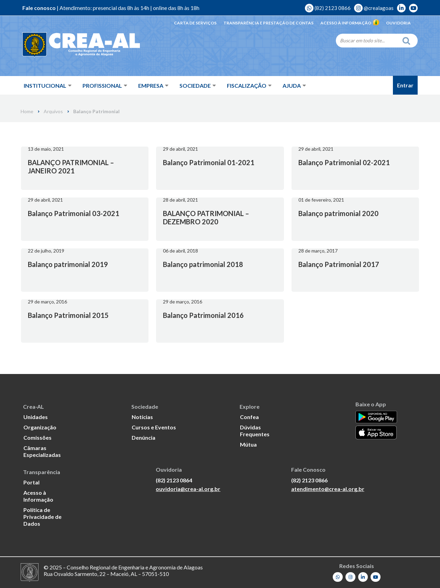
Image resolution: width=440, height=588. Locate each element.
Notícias (142, 417)
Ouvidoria (398, 22)
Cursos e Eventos (154, 427)
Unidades (35, 417)
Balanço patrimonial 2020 (338, 213)
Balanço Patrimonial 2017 (338, 264)
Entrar (405, 85)
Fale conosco (39, 7)
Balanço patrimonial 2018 (203, 264)
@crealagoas (374, 8)
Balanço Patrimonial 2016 (203, 315)
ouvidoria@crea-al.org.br (188, 488)
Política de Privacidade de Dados (42, 516)
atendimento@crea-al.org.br (327, 488)
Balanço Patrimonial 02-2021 (344, 162)
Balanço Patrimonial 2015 (68, 315)
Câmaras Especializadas (42, 451)
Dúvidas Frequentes (255, 430)
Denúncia (143, 437)
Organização (39, 427)
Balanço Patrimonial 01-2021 (208, 162)
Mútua (248, 444)
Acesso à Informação (349, 22)
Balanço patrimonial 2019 (68, 264)
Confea (249, 417)
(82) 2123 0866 (328, 8)
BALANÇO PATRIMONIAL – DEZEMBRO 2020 (206, 217)
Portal (31, 482)
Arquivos (53, 111)
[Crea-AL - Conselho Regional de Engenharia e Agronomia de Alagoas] (71, 44)
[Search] (367, 40)
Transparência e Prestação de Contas (268, 22)
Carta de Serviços (195, 22)
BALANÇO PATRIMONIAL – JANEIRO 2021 (71, 166)
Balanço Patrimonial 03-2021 (73, 213)
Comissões (37, 437)
